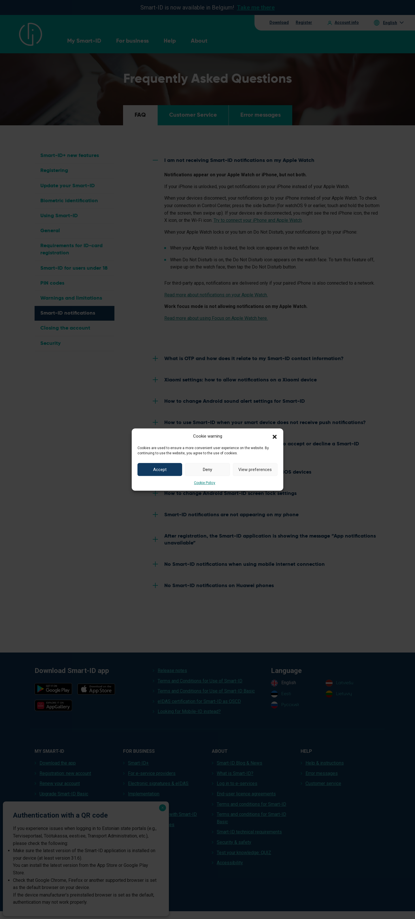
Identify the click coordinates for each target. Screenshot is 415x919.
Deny (207, 469)
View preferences (255, 469)
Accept (160, 469)
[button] (275, 436)
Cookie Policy (204, 483)
